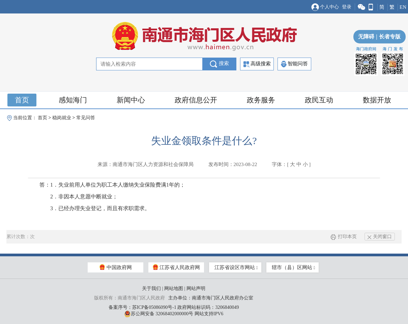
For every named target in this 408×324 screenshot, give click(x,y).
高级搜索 (257, 64)
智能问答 (294, 64)
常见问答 (85, 117)
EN (403, 7)
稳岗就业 (61, 117)
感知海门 (73, 100)
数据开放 (377, 100)
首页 (22, 100)
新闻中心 (131, 100)
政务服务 (261, 100)
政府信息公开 (196, 100)
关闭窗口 (380, 236)
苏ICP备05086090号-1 (154, 307)
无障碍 (366, 36)
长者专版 (387, 36)
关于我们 (151, 288)
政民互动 (319, 100)
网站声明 (195, 288)
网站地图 (173, 288)
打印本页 (344, 236)
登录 (346, 6)
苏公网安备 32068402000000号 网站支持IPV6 (174, 314)
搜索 (219, 64)
